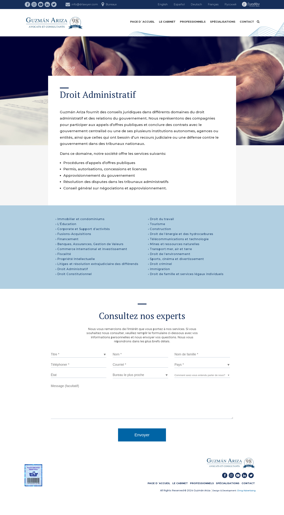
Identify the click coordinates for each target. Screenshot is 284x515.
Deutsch (196, 4)
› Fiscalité (63, 254)
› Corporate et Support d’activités (82, 229)
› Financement (67, 239)
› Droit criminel (160, 264)
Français (213, 4)
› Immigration (159, 269)
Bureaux (109, 3)
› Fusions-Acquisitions (73, 234)
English (163, 4)
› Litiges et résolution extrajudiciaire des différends (96, 264)
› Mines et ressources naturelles (174, 244)
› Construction (159, 229)
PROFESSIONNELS (193, 21)
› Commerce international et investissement (91, 249)
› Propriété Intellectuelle (75, 259)
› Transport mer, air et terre (170, 249)
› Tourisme (156, 224)
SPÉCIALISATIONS (222, 21)
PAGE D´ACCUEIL (142, 21)
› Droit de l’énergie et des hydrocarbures (181, 234)
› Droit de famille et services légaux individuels (186, 274)
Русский (230, 4)
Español (179, 4)
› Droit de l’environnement (169, 254)
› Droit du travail (161, 219)
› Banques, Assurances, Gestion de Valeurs (89, 244)
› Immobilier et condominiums (80, 219)
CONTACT (247, 21)
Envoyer (141, 435)
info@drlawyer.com (82, 3)
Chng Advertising (246, 490)
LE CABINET (167, 21)
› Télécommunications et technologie (178, 239)
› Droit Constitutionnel (73, 274)
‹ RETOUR (67, 68)
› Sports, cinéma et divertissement (176, 259)
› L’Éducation (65, 224)
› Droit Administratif (71, 269)
